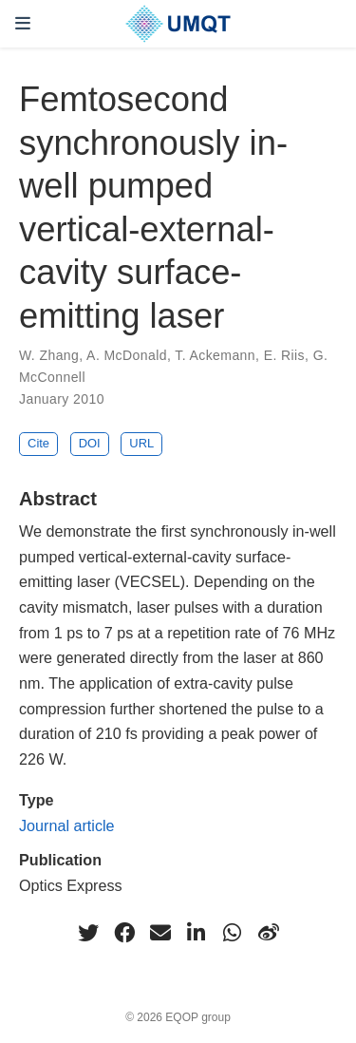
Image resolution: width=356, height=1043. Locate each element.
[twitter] (88, 933)
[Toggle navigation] (22, 23)
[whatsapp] (232, 933)
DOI (90, 443)
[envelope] (160, 933)
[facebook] (124, 933)
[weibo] (268, 933)
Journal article (67, 825)
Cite (38, 443)
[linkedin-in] (196, 933)
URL (141, 443)
